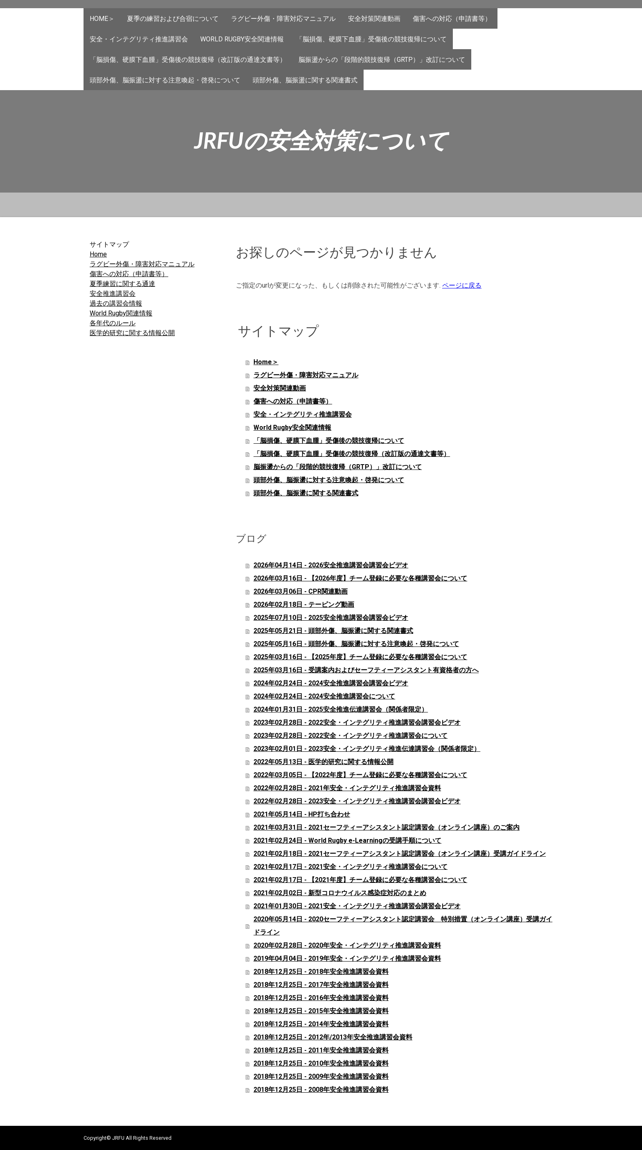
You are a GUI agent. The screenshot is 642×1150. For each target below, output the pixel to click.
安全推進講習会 (113, 293)
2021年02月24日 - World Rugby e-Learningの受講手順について (347, 840)
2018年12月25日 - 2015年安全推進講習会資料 (321, 1011)
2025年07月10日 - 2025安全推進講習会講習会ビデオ (330, 617)
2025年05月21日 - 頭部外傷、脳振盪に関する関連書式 (333, 631)
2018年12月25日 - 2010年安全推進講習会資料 (321, 1063)
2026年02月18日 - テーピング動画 (303, 604)
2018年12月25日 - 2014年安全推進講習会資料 (321, 1024)
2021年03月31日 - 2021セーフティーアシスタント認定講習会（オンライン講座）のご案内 (386, 827)
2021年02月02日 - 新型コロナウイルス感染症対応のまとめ (339, 893)
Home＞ (102, 19)
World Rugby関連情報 (121, 313)
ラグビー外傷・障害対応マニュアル (283, 19)
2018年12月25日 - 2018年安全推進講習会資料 (321, 971)
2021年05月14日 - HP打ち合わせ (301, 814)
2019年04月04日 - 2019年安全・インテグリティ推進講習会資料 (347, 958)
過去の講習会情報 (116, 303)
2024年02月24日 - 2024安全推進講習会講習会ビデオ (330, 683)
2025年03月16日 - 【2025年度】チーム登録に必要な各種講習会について (360, 657)
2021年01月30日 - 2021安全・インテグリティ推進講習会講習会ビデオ (357, 906)
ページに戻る (462, 285)
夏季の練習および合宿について (173, 19)
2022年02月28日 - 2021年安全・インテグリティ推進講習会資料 (347, 788)
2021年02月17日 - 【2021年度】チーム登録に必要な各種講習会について (360, 880)
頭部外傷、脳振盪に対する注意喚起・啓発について (165, 80)
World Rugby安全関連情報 (242, 39)
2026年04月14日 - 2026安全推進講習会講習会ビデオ (330, 565)
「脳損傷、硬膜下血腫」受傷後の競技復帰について (371, 39)
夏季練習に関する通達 (122, 284)
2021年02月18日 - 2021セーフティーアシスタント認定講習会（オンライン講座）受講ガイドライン (399, 853)
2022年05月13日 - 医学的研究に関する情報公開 (323, 762)
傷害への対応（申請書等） (452, 19)
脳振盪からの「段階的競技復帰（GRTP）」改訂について (381, 60)
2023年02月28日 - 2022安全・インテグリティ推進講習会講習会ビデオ (357, 722)
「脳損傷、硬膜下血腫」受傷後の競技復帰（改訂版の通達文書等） (188, 60)
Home (98, 254)
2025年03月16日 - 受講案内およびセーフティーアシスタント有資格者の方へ (366, 670)
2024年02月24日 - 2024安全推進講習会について (324, 696)
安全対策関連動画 (374, 19)
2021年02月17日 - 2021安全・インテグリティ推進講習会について (350, 867)
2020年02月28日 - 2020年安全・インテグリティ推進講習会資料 (347, 945)
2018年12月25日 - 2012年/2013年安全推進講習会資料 (332, 1037)
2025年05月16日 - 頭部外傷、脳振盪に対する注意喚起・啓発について (356, 644)
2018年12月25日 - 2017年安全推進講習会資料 (321, 985)
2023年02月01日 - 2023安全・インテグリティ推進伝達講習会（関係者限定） (366, 749)
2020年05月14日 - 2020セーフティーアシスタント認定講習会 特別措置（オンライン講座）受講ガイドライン (402, 925)
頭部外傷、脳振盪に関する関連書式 (305, 80)
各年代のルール (113, 323)
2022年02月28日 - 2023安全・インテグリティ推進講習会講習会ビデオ (357, 801)
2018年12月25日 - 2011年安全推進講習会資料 (321, 1050)
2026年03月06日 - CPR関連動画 (300, 591)
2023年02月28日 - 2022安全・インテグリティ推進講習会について (350, 735)
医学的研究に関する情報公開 (132, 333)
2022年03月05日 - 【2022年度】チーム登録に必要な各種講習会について (360, 775)
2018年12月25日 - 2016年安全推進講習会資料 (321, 998)
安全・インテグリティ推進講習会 (139, 39)
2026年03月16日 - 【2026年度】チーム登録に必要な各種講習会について (360, 578)
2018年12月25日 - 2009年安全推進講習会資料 (321, 1076)
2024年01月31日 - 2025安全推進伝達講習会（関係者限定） (340, 709)
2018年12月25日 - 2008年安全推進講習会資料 (321, 1089)
